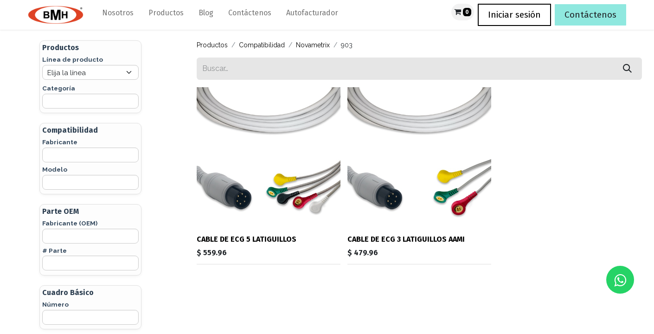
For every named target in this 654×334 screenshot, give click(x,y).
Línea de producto (72, 59)
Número (55, 304)
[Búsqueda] (627, 69)
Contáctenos (590, 14)
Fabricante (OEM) (69, 223)
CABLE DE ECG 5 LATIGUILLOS (246, 239)
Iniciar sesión (514, 14)
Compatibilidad (262, 45)
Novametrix (313, 45)
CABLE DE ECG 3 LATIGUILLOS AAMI (406, 239)
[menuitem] (118, 15)
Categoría (58, 88)
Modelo (54, 169)
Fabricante (59, 142)
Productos (212, 45)
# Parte (54, 250)
